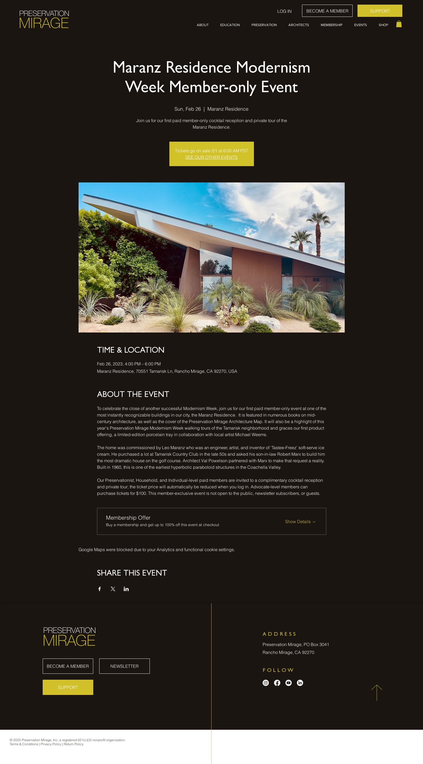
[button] (204, 25)
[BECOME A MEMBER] (327, 11)
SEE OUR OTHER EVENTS (211, 157)
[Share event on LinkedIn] (126, 589)
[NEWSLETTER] (124, 666)
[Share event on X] (113, 589)
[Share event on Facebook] (99, 589)
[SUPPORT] (379, 11)
